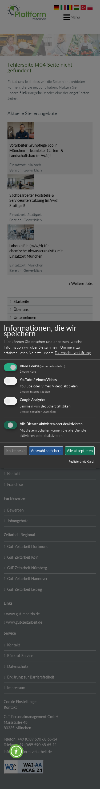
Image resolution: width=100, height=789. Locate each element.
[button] (16, 751)
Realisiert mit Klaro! (81, 461)
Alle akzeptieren (80, 450)
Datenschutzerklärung (73, 352)
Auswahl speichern (46, 450)
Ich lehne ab (16, 450)
